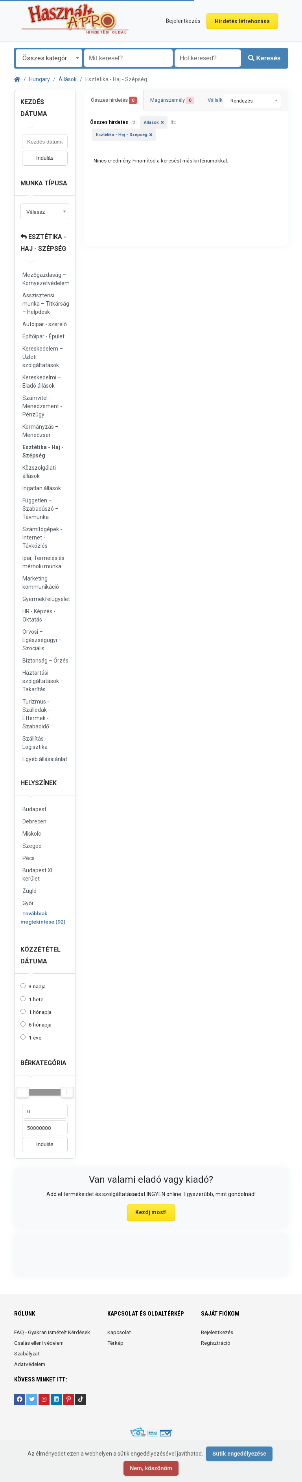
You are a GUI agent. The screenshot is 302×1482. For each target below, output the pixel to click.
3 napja (37, 986)
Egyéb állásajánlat (44, 759)
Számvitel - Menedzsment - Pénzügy (42, 406)
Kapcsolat (119, 1332)
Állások (68, 79)
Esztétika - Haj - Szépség (43, 451)
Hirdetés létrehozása (242, 21)
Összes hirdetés (114, 100)
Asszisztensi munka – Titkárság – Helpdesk (45, 303)
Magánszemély (172, 100)
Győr (28, 903)
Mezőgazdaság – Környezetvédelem (45, 279)
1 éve (35, 1037)
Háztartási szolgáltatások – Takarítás (43, 681)
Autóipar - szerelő (44, 324)
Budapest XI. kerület (37, 874)
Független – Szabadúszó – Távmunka (40, 508)
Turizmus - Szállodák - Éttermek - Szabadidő (36, 714)
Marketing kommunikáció (40, 582)
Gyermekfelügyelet (45, 599)
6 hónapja (40, 1024)
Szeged (32, 846)
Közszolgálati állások (39, 472)
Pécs (28, 858)
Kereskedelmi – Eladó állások (41, 381)
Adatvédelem (29, 1364)
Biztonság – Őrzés (45, 660)
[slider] (22, 1092)
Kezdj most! (151, 1212)
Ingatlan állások (41, 488)
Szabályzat (27, 1353)
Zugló (29, 891)
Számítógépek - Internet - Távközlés (42, 537)
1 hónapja (40, 1012)
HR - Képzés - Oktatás (38, 615)
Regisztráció (215, 1343)
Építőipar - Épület (43, 336)
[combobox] (49, 58)
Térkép (115, 1343)
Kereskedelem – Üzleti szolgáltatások (42, 356)
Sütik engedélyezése (239, 1453)
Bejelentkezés (217, 1332)
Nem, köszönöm (151, 1468)
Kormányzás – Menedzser (40, 431)
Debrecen (34, 821)
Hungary (39, 79)
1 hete (36, 999)
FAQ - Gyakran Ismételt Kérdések (52, 1332)
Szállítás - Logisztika (35, 742)
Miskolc (31, 834)
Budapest (34, 809)
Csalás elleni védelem (39, 1343)
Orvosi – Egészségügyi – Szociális (42, 640)
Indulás (44, 158)
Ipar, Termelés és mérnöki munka (43, 562)
